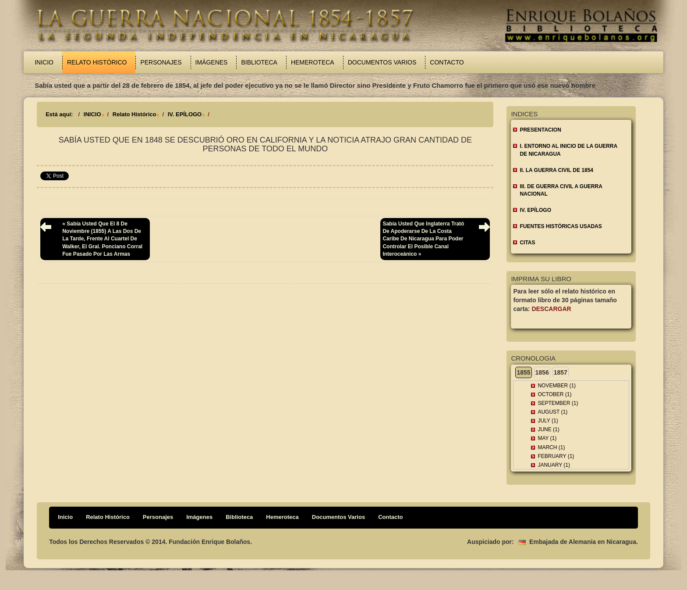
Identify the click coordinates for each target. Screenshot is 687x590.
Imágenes (211, 62)
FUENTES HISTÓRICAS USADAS (561, 226)
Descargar (551, 308)
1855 (523, 372)
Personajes (160, 62)
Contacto (447, 62)
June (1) (548, 429)
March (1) (551, 447)
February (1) (556, 456)
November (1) (557, 386)
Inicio (44, 62)
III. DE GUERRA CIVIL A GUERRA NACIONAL (561, 190)
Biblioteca (259, 62)
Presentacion (540, 130)
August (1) (552, 412)
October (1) (554, 394)
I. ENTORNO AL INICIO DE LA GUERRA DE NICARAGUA (568, 150)
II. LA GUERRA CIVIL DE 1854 (556, 170)
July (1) (548, 421)
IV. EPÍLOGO (185, 114)
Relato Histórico (97, 62)
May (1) (547, 438)
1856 (542, 372)
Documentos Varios (382, 62)
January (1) (554, 465)
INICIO (92, 114)
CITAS (527, 243)
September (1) (558, 403)
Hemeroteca (312, 62)
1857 (560, 372)
